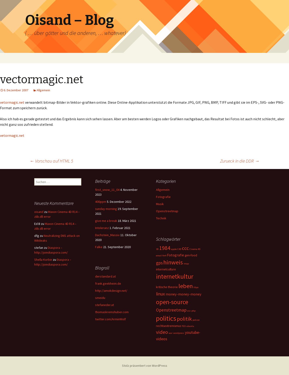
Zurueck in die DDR (239, 161)
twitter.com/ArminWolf (110, 319)
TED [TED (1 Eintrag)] (184, 326)
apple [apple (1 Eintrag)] (174, 249)
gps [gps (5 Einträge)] (159, 263)
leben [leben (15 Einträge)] (185, 286)
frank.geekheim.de (108, 283)
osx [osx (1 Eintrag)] (189, 310)
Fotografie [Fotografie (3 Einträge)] (175, 255)
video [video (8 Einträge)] (162, 332)
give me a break (106, 221)
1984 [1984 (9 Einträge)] (164, 248)
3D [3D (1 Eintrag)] (157, 249)
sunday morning (106, 209)
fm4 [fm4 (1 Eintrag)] (164, 255)
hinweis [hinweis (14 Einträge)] (173, 262)
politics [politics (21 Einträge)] (166, 318)
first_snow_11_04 (107, 190)
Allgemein (43, 90)
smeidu (100, 298)
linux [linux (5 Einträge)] (160, 294)
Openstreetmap (167, 211)
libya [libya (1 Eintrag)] (195, 287)
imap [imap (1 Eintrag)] (186, 263)
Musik (160, 204)
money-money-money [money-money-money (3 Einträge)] (183, 294)
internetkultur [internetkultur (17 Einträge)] (174, 276)
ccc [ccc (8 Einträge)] (185, 248)
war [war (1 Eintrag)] (171, 333)
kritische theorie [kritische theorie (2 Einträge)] (167, 287)
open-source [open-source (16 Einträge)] (172, 302)
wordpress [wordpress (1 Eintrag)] (178, 333)
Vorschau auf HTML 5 (51, 161)
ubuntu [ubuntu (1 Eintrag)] (190, 326)
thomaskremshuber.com (112, 312)
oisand (38, 212)
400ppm (100, 202)
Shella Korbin (43, 260)
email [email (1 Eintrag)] (159, 255)
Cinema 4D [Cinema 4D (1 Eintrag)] (195, 249)
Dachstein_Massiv (107, 235)
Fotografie (163, 197)
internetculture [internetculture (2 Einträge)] (166, 269)
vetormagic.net (12, 102)
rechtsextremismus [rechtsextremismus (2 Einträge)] (168, 326)
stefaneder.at (104, 305)
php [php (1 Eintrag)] (193, 310)
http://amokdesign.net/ (111, 291)
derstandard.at (105, 276)
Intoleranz (102, 228)
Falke (98, 247)
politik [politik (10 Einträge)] (184, 318)
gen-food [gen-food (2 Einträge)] (191, 255)
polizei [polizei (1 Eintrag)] (196, 319)
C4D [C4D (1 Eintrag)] (179, 249)
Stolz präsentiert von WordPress (144, 366)
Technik (161, 218)
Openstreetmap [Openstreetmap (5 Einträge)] (171, 310)
